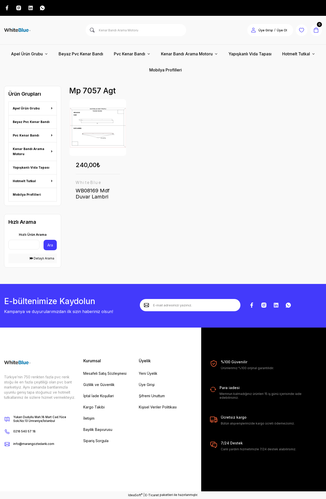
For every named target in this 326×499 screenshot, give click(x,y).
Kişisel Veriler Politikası (158, 407)
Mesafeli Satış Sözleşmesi (105, 374)
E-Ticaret (152, 495)
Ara (50, 245)
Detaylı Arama (42, 259)
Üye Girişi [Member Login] (264, 31)
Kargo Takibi (94, 407)
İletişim (88, 419)
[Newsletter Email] (190, 306)
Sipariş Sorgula (95, 441)
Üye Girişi (147, 385)
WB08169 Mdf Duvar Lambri (93, 194)
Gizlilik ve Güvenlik (99, 385)
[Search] (136, 30)
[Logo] (17, 30)
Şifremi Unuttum (152, 396)
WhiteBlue (89, 183)
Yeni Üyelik (148, 374)
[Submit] (146, 306)
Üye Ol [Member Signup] (280, 31)
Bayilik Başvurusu (97, 430)
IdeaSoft (135, 495)
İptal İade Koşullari (98, 396)
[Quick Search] (23, 245)
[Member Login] (252, 31)
